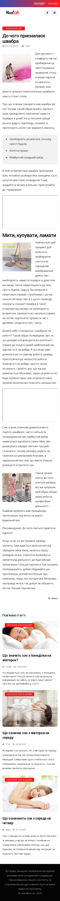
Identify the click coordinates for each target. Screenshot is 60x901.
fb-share (53, 598)
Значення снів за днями (19, 625)
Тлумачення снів (14, 28)
